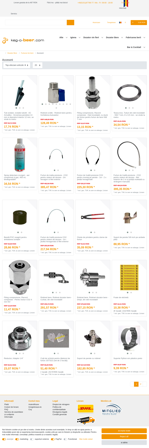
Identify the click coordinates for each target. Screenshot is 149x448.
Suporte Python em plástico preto (127, 353)
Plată (6, 399)
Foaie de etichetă (120, 292)
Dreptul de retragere (61, 399)
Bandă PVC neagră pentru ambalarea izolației (15, 233)
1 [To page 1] (136, 378)
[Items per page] (37, 60)
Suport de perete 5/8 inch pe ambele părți (129, 233)
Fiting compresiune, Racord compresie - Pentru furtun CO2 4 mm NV (18, 294)
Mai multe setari (86, 439)
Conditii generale (60, 409)
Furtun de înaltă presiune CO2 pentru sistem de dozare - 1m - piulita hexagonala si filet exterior (54, 234)
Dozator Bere (112, 32)
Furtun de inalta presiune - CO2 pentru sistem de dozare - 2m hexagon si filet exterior (54, 172)
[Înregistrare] (109, 17)
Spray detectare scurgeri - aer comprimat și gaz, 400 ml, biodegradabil (17, 172)
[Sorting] (16, 60)
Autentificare (34, 399)
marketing (24, 439)
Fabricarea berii (134, 32)
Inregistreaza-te (35, 401)
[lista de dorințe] (126, 17)
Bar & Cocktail (134, 42)
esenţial (10, 439)
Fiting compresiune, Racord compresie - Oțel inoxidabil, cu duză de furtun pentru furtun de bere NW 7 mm (92, 110)
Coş (30, 404)
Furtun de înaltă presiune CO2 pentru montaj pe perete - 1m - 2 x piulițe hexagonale (91, 172)
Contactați (123, 3)
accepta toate (124, 430)
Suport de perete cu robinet (88, 353)
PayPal (59, 439)
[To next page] (145, 378)
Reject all (124, 436)
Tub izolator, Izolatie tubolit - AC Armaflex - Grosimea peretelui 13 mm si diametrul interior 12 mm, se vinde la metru (19, 110)
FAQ (6, 404)
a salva (124, 442)
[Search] (70, 17)
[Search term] (36, 17)
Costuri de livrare (11, 401)
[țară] (120, 17)
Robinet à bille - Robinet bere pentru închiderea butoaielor (56, 108)
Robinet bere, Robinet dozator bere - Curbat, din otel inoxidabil (56, 293)
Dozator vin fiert (91, 32)
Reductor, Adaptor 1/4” (13, 353)
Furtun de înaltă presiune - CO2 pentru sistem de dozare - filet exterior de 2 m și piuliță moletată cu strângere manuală (128, 173)
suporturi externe (42, 439)
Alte (61, 32)
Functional (72, 439)
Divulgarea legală (60, 406)
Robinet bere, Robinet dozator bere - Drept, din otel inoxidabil (92, 293)
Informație (8, 411)
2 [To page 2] (140, 378)
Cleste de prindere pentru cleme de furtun (92, 233)
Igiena (73, 32)
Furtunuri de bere (27, 47)
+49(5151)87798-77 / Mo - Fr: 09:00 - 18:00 (94, 3)
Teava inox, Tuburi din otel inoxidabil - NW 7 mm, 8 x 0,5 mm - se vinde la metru (129, 109)
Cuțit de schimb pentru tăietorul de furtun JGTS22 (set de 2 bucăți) (55, 354)
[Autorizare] (95, 17)
